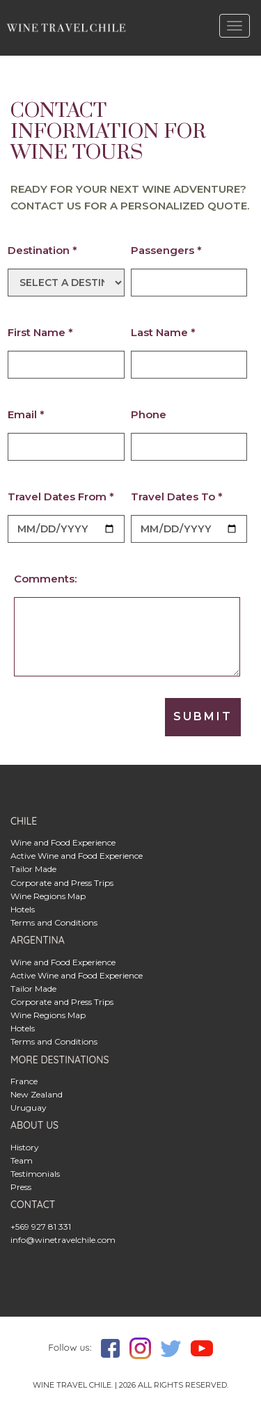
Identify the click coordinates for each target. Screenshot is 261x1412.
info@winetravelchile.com (63, 1240)
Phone (148, 414)
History (24, 1147)
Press (20, 1187)
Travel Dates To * (177, 496)
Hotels (22, 909)
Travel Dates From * (61, 496)
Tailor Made (33, 869)
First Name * (40, 332)
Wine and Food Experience (63, 842)
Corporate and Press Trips (61, 883)
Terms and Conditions (53, 922)
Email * (26, 414)
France (24, 1081)
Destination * (42, 250)
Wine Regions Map (48, 896)
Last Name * (163, 332)
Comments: (45, 578)
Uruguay (28, 1107)
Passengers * (166, 250)
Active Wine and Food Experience (76, 855)
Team (21, 1160)
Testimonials (35, 1173)
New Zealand (36, 1094)
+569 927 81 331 (40, 1226)
